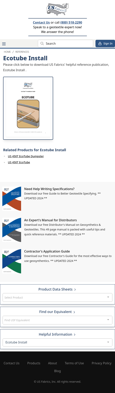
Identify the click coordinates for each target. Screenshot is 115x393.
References (22, 51)
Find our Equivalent (57, 311)
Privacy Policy (101, 363)
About (52, 363)
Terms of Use (74, 363)
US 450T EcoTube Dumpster (26, 156)
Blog (57, 371)
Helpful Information (57, 334)
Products (33, 363)
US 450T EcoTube (19, 162)
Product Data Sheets (57, 289)
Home (7, 51)
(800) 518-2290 (71, 22)
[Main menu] (4, 44)
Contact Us (41, 22)
